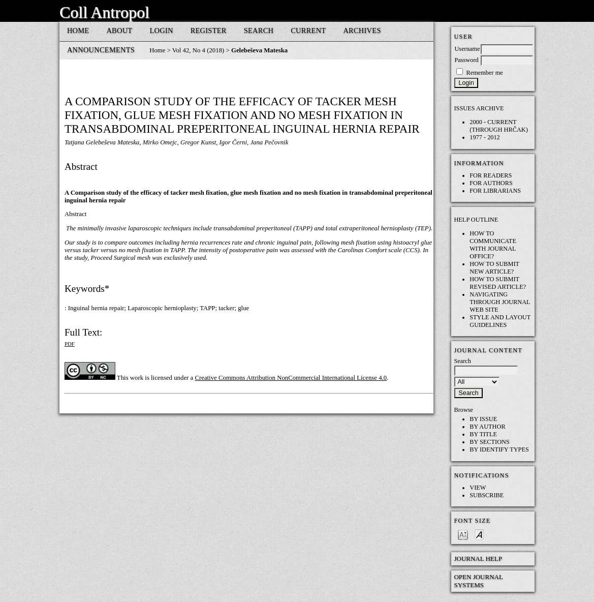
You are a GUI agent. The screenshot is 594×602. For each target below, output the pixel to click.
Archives (362, 30)
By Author (487, 426)
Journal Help (478, 558)
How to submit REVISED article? (498, 283)
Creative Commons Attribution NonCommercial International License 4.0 (291, 377)
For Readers (491, 175)
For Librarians (495, 190)
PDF (70, 344)
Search (259, 30)
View (478, 487)
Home (78, 30)
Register (209, 30)
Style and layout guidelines (500, 321)
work (136, 377)
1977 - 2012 (485, 137)
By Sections (490, 441)
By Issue (483, 419)
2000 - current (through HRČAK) (499, 125)
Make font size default (479, 534)
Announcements (101, 50)
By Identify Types (499, 449)
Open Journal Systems (478, 581)
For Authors (491, 183)
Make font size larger (495, 534)
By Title (483, 434)
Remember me (484, 72)
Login (161, 30)
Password (466, 60)
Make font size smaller (463, 534)
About (119, 30)
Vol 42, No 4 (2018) (198, 50)
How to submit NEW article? (494, 267)
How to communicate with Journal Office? (493, 245)
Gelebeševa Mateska (259, 50)
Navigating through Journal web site (500, 302)
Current (308, 30)
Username (467, 48)
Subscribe (487, 495)
